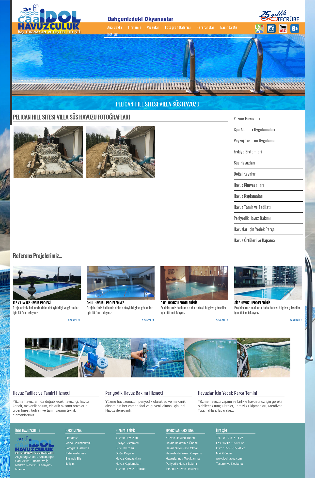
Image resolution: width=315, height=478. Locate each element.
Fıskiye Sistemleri (248, 152)
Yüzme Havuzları (247, 118)
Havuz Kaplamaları (248, 196)
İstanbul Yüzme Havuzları (182, 469)
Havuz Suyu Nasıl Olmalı (182, 448)
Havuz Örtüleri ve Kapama (254, 240)
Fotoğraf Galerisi (178, 27)
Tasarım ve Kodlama (229, 463)
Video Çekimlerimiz (78, 443)
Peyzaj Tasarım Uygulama (254, 140)
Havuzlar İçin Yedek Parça (254, 229)
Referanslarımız (75, 453)
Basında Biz (228, 27)
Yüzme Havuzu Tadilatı (130, 469)
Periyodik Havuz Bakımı (252, 218)
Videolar (153, 27)
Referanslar (205, 27)
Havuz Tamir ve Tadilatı (252, 207)
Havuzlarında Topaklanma (183, 458)
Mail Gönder (224, 453)
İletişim (112, 34)
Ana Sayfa (114, 27)
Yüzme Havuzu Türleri (180, 438)
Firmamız (134, 27)
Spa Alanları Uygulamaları (254, 129)
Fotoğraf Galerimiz (77, 448)
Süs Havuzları (244, 163)
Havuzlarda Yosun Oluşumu (184, 453)
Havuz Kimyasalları (249, 185)
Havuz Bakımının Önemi (182, 443)
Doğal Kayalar (245, 174)
